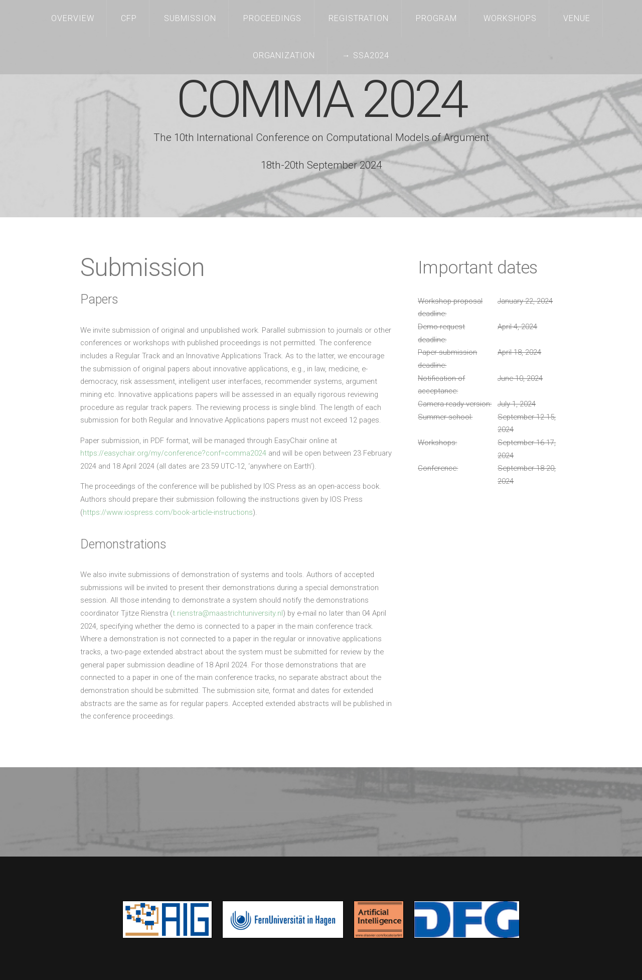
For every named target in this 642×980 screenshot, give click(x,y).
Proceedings (272, 18)
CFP (129, 18)
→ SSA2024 (366, 55)
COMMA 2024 (321, 99)
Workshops (510, 18)
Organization (284, 55)
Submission (190, 18)
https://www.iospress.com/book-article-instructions (168, 512)
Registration (359, 18)
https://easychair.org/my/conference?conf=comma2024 (173, 453)
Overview (72, 18)
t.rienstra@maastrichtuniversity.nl (228, 613)
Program (436, 18)
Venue (576, 18)
